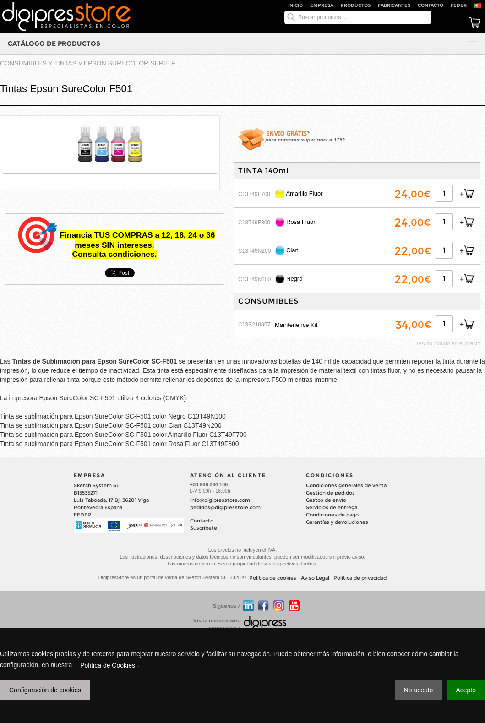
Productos (356, 5)
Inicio (295, 5)
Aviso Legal (315, 578)
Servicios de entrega (331, 507)
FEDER (459, 5)
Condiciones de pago (332, 514)
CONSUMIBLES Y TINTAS (38, 63)
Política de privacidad (360, 578)
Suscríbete (203, 528)
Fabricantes (394, 5)
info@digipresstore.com (220, 500)
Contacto (430, 5)
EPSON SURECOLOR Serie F (129, 63)
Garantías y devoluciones (337, 522)
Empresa (321, 5)
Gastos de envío (326, 500)
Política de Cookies (107, 665)
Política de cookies (272, 578)
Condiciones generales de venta (346, 485)
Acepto (466, 690)
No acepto (418, 690)
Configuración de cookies (45, 690)
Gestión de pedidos (330, 492)
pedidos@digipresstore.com (225, 507)
